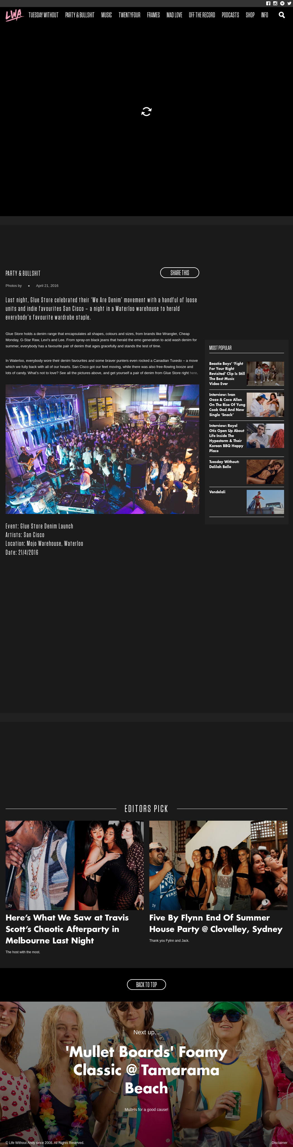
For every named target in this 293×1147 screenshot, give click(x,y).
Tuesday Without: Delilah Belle (224, 465)
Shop (250, 15)
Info (264, 15)
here (193, 373)
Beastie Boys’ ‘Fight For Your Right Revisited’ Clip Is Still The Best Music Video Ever (227, 374)
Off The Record (202, 15)
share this (179, 273)
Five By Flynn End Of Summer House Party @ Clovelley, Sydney (215, 924)
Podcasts (230, 15)
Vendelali (217, 492)
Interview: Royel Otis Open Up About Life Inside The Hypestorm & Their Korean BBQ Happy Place (226, 438)
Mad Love (174, 15)
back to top (146, 985)
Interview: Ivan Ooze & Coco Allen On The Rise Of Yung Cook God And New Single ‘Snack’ (227, 405)
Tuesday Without (43, 15)
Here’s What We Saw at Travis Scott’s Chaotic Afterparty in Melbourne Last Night (67, 930)
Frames (153, 15)
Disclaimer (279, 1143)
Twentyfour (129, 15)
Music (106, 15)
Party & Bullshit (80, 15)
